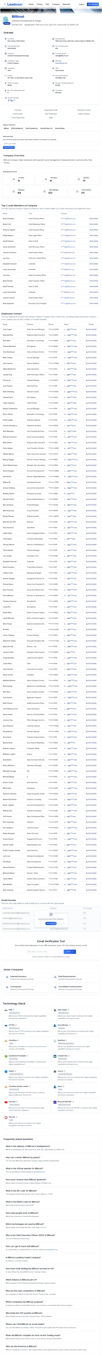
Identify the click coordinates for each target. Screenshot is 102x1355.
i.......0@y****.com (70, 482)
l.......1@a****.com (70, 363)
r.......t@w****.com (70, 341)
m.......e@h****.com (70, 771)
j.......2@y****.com (70, 879)
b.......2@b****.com (70, 811)
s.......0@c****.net (70, 578)
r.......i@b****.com (70, 833)
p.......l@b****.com (70, 380)
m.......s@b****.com (70, 357)
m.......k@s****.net (70, 511)
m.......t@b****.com (70, 522)
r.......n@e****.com (70, 499)
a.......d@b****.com (70, 646)
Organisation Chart (51, 110)
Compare (56, 4)
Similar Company (84, 114)
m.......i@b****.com (70, 437)
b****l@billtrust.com (68, 281)
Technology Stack (17, 118)
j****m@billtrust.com (68, 258)
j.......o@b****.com (70, 720)
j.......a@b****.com (70, 556)
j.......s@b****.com (70, 386)
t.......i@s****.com (70, 426)
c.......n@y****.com (70, 584)
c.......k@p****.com (70, 573)
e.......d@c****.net (70, 561)
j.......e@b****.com (70, 856)
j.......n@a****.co (69, 652)
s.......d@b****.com (70, 799)
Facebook (38, 1327)
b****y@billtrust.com (68, 218)
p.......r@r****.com (70, 448)
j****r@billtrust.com (68, 252)
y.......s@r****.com (70, 397)
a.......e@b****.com (70, 335)
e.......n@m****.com (70, 828)
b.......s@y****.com (70, 748)
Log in (81, 4)
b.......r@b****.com (70, 624)
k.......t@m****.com (70, 612)
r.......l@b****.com (70, 845)
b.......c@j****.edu (70, 431)
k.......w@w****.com (70, 686)
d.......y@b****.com (70, 850)
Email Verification (51, 114)
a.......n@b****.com (70, 590)
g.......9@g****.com (70, 488)
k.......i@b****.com (70, 714)
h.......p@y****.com (70, 737)
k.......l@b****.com (70, 703)
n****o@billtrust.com (68, 303)
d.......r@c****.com (70, 595)
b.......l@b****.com (70, 505)
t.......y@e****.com (70, 403)
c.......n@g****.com (70, 352)
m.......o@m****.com (71, 459)
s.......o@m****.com (70, 675)
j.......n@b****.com (70, 663)
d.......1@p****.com (70, 822)
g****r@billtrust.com (68, 241)
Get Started (92, 4)
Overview (17, 110)
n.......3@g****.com (70, 692)
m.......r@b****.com (70, 884)
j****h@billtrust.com (68, 247)
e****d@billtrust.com (68, 264)
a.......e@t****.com (70, 867)
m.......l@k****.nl (69, 743)
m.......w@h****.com (70, 476)
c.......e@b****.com (70, 839)
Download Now (9, 147)
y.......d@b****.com (70, 346)
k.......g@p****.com (70, 392)
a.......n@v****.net (70, 726)
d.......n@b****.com (70, 414)
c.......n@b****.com (70, 601)
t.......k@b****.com (70, 669)
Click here (51, 923)
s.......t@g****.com (70, 465)
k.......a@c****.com (70, 641)
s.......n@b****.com (70, 471)
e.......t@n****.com (70, 369)
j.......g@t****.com (70, 375)
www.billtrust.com (61, 63)
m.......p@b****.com (70, 788)
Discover (67, 4)
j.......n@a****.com (70, 635)
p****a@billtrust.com (68, 235)
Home (31, 4)
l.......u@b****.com (70, 607)
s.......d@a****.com (70, 794)
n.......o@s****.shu (70, 516)
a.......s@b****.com (70, 760)
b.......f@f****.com (70, 629)
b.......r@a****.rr (69, 493)
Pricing (39, 4)
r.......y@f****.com (70, 890)
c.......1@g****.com (70, 544)
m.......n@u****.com (70, 442)
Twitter (32, 1327)
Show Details (94, 218)
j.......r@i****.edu (69, 539)
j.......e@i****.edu (70, 816)
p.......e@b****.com (70, 420)
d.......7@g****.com (70, 697)
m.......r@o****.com (70, 777)
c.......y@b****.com (70, 533)
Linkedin (26, 1327)
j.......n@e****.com (70, 329)
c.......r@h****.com (70, 550)
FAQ (47, 4)
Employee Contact (84, 110)
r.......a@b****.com (70, 567)
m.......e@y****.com (70, 765)
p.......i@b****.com (70, 527)
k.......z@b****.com (70, 408)
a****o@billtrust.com (68, 230)
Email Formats (18, 114)
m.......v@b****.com (70, 680)
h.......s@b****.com (70, 782)
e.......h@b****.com (70, 862)
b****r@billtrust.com (68, 224)
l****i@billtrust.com (67, 269)
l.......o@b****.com (70, 618)
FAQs (51, 118)
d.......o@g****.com (70, 454)
